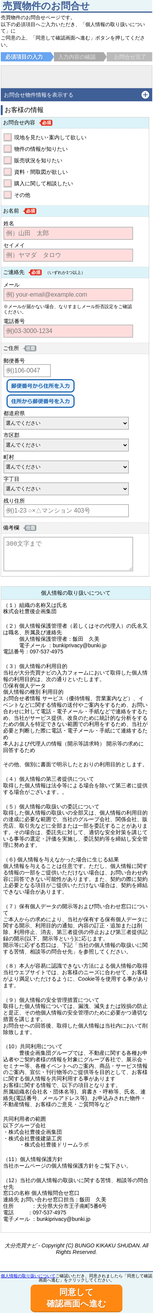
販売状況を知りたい (38, 160)
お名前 (11, 211)
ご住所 (11, 348)
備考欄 (11, 528)
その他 (22, 195)
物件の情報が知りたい (41, 149)
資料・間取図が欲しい (41, 172)
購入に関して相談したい (43, 183)
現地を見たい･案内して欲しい (50, 137)
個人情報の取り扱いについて (28, 1275)
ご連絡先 (13, 272)
